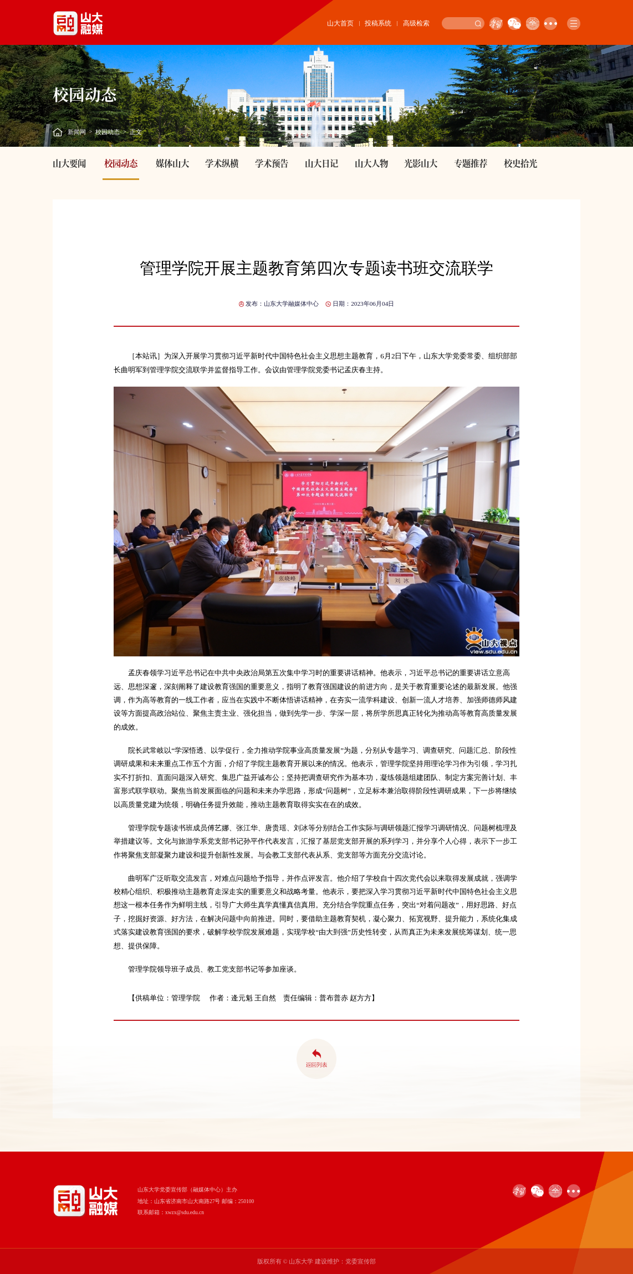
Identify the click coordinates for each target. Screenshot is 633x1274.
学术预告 (271, 163)
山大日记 (321, 163)
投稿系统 (378, 23)
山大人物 (371, 163)
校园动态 (107, 132)
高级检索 (416, 23)
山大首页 (340, 23)
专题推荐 (470, 163)
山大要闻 (69, 163)
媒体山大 (172, 163)
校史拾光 (520, 163)
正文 (136, 132)
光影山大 (420, 163)
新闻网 (77, 132)
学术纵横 (221, 163)
